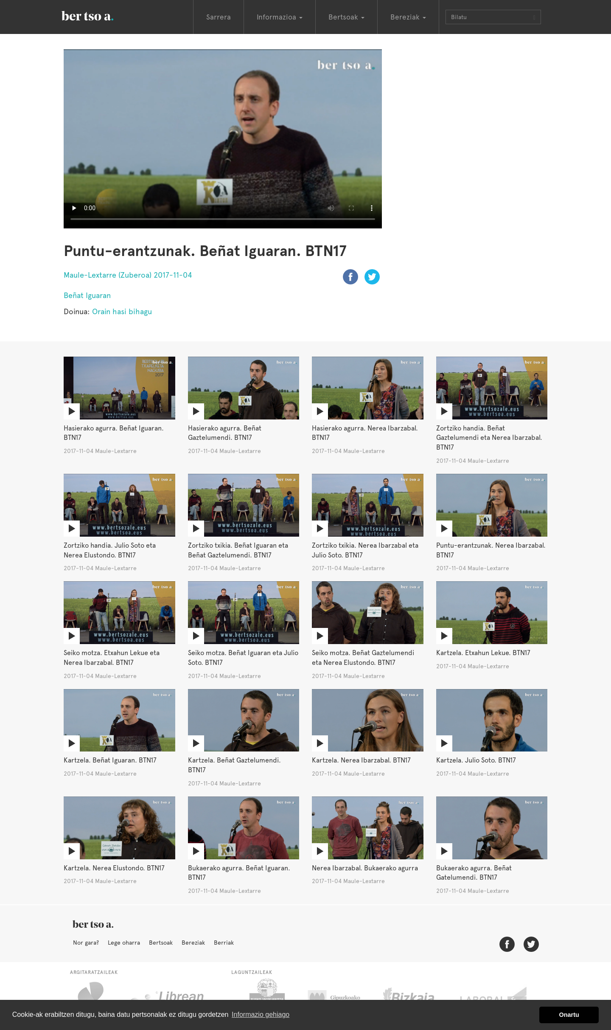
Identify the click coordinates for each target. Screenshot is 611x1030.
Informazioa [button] (280, 17)
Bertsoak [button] (346, 17)
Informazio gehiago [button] (260, 1014)
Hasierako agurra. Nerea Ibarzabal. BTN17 (365, 433)
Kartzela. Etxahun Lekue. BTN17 (483, 653)
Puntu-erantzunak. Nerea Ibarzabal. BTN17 (491, 550)
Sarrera (218, 17)
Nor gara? (86, 942)
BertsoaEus (99, 15)
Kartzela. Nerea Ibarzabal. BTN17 (361, 760)
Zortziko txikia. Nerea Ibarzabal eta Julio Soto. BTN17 (365, 550)
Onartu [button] (569, 1014)
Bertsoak (161, 942)
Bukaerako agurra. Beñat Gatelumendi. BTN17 (474, 873)
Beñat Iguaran (87, 295)
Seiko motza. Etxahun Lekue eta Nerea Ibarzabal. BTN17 (112, 658)
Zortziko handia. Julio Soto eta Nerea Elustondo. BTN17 (110, 550)
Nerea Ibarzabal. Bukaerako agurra (365, 868)
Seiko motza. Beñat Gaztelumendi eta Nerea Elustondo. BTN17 (363, 658)
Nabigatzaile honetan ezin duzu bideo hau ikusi (223, 138)
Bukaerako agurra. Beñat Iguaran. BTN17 (239, 873)
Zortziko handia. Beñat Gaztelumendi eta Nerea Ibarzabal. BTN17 (489, 438)
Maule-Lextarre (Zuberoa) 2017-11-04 (128, 274)
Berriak (224, 942)
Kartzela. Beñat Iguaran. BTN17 (110, 760)
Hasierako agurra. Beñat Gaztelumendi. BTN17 (224, 433)
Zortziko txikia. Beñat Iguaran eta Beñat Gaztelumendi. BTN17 (238, 550)
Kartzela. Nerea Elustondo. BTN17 (114, 868)
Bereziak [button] (408, 17)
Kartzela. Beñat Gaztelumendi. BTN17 (234, 765)
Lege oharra (124, 942)
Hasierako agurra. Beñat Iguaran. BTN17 (114, 433)
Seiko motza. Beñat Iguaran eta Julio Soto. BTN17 (243, 658)
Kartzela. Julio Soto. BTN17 (476, 760)
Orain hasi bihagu (122, 311)
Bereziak (193, 942)
